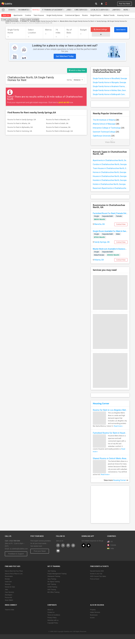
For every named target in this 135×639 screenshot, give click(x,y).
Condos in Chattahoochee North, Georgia (110, 164)
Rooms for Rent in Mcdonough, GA (59, 131)
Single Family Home (13, 31)
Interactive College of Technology (108, 128)
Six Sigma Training (53, 581)
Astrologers (8, 595)
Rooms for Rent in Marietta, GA (58, 120)
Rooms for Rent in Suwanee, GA (58, 127)
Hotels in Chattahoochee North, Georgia (109, 184)
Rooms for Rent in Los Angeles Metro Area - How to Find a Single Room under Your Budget (110, 410)
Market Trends (109, 15)
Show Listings (100, 29)
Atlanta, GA (99, 260)
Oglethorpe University (104, 136)
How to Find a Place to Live (14, 573)
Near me (6, 15)
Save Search (121, 29)
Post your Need (40, 551)
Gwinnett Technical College (106, 132)
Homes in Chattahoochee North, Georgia (109, 172)
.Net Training (51, 571)
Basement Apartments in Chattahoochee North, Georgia (110, 188)
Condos (28, 15)
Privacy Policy (51, 617)
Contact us (50, 612)
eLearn (92, 617)
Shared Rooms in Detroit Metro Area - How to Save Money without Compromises (110, 458)
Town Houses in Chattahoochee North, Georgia (110, 168)
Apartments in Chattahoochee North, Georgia (110, 160)
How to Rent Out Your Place (14, 571)
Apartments (18, 15)
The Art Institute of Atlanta (106, 120)
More (127, 10)
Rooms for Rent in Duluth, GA (57, 123)
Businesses (94, 615)
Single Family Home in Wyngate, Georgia (109, 82)
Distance (78, 80)
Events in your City (96, 573)
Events (12, 10)
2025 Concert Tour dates (98, 576)
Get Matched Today (65, 56)
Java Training (51, 579)
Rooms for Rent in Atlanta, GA (19, 123)
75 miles (58, 31)
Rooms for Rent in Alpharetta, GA (20, 127)
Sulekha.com (3, 10)
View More (110, 142)
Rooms (85, 15)
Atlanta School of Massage (106, 124)
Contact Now (121, 224)
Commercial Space (72, 15)
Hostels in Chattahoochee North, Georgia (109, 180)
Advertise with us (52, 620)
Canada (111, 545)
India (110, 548)
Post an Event (94, 579)
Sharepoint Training (53, 576)
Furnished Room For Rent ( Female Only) (110, 213)
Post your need (124, 4)
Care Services (80, 10)
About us (50, 609)
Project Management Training (56, 573)
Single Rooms (95, 15)
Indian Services (95, 612)
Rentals (36, 10)
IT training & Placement (52, 10)
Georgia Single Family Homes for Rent (43, 21)
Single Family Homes (55, 15)
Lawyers (116, 10)
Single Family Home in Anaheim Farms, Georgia (110, 86)
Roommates (23, 10)
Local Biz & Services (100, 10)
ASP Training (51, 584)
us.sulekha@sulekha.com (19, 549)
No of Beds (69, 31)
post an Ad (64, 102)
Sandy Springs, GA (102, 242)
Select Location (32, 31)
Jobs (68, 10)
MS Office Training (53, 592)
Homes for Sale (10, 587)
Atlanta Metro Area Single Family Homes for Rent (77, 21)
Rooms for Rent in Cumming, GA (20, 131)
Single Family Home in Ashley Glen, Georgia (110, 90)
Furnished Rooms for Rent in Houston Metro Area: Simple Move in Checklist (110, 433)
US (110, 542)
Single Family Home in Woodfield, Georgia (110, 78)
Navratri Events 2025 (97, 571)
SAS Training (51, 589)
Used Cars (8, 581)
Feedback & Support (16, 554)
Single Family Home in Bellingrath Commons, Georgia (110, 94)
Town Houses (39, 15)
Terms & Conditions (53, 615)
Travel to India (9, 609)
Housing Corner (123, 15)
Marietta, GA (99, 224)
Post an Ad (8, 597)
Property (93, 609)
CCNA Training (52, 587)
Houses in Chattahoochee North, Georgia (109, 176)
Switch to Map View (77, 70)
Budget (83, 30)
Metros (48, 30)
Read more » (118, 426)
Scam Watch (9, 600)
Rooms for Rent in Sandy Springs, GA (22, 120)
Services (7, 584)
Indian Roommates (12, 21)
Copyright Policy (52, 623)
